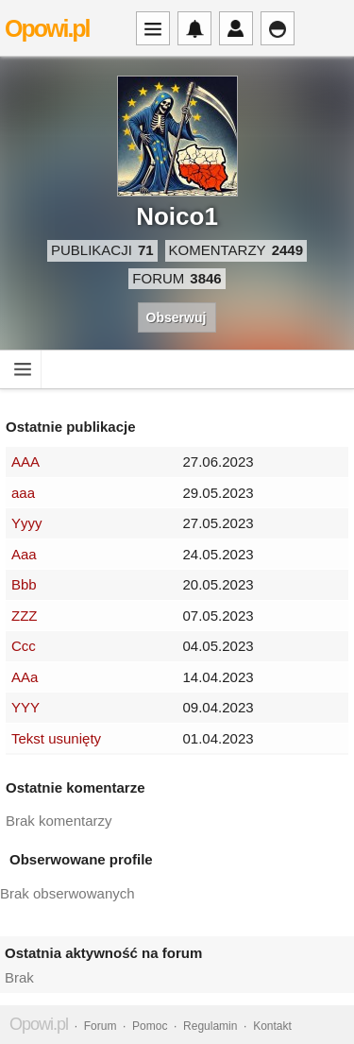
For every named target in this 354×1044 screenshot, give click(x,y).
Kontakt (272, 1026)
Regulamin (210, 1026)
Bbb (24, 584)
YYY (25, 707)
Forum (100, 1026)
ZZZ (24, 616)
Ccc (23, 646)
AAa (24, 677)
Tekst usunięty (56, 738)
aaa (23, 493)
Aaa (24, 554)
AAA (25, 462)
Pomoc (149, 1026)
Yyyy (26, 523)
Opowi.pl (47, 28)
